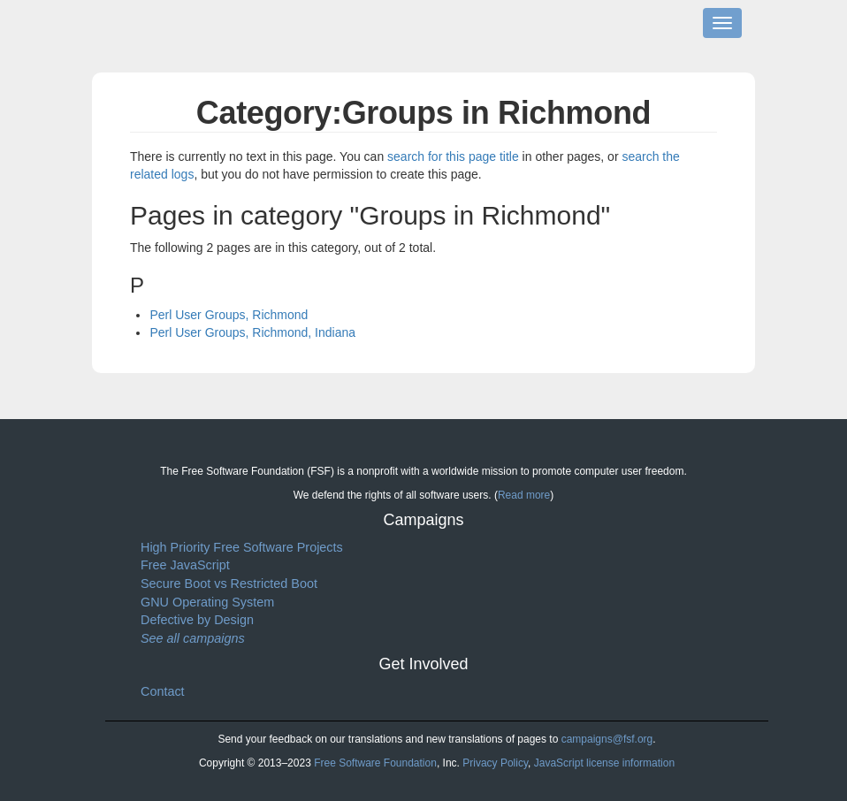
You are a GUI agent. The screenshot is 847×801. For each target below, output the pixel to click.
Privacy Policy (495, 763)
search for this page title (453, 156)
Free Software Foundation (375, 763)
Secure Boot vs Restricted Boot (229, 583)
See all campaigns (193, 638)
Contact (163, 691)
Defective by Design (197, 620)
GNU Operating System (207, 602)
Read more (524, 495)
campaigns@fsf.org (607, 739)
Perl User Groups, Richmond (228, 315)
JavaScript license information (604, 763)
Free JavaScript (185, 565)
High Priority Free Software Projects (242, 547)
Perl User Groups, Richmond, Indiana (252, 332)
